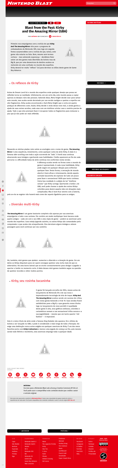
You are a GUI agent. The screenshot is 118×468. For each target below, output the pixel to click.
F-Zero (44, 451)
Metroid (61, 441)
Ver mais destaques (100, 169)
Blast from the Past (37, 23)
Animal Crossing (47, 459)
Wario (60, 448)
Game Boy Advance (31, 461)
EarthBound (62, 451)
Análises (14, 451)
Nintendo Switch (30, 444)
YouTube (33, 375)
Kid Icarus (45, 461)
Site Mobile (15, 444)
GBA (57, 23)
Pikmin (44, 456)
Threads (56, 375)
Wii (26, 454)
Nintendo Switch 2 (30, 441)
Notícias (14, 446)
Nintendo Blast (37, 398)
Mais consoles (29, 464)
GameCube (28, 459)
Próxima (64, 431)
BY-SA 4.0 (71, 400)
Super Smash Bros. (65, 458)
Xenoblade (62, 456)
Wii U (26, 449)
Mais (80, 375)
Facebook (10, 375)
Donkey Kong (63, 443)
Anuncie (91, 449)
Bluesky (64, 375)
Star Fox (45, 449)
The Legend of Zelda (49, 444)
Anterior (25, 431)
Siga (13, 456)
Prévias (14, 454)
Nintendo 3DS (29, 451)
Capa (13, 441)
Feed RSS (80, 451)
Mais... (78, 454)
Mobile (27, 446)
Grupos (72, 375)
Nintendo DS (29, 456)
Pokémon (62, 438)
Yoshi (44, 454)
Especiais (15, 449)
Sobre (90, 441)
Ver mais (101, 83)
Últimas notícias (94, 23)
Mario (44, 441)
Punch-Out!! (62, 453)
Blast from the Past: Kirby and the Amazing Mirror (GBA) (44, 29)
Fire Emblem (63, 446)
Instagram (18, 375)
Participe (91, 444)
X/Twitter (25, 375)
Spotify (48, 375)
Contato (91, 446)
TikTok (41, 375)
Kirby (44, 446)
